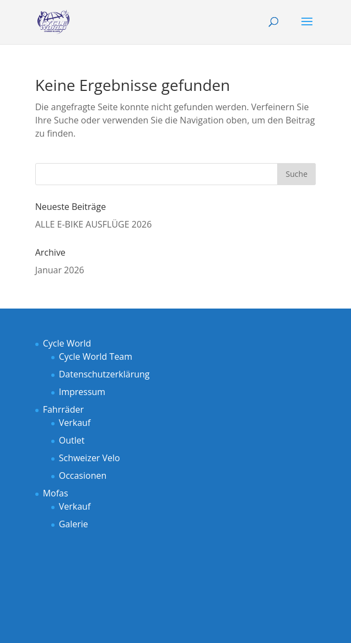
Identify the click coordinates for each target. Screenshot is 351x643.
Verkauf (75, 423)
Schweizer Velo (89, 458)
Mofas (55, 493)
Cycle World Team (95, 356)
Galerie (73, 524)
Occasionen (83, 475)
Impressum (82, 392)
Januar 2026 (59, 270)
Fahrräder (63, 409)
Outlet (72, 440)
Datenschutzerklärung (104, 374)
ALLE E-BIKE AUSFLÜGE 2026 (93, 224)
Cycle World (67, 343)
